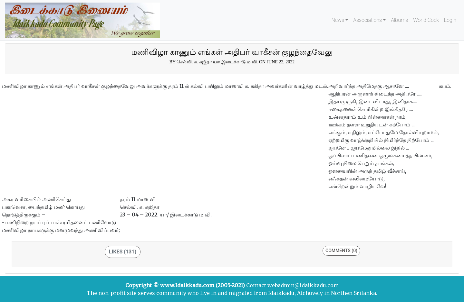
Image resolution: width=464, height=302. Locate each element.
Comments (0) (341, 250)
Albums (399, 20)
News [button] (338, 20)
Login (450, 20)
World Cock (426, 20)
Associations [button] (367, 20)
